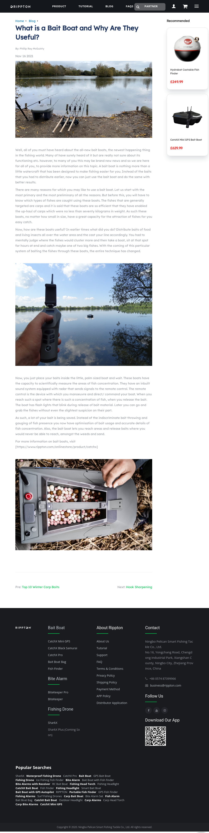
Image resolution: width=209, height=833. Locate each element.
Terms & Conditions (110, 669)
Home (19, 21)
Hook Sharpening (139, 587)
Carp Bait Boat (73, 796)
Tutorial (86, 6)
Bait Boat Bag (57, 662)
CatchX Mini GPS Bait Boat (186, 139)
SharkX (52, 723)
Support (102, 655)
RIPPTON (61, 792)
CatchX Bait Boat (27, 788)
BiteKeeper (55, 699)
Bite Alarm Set (94, 796)
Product (59, 6)
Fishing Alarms (25, 796)
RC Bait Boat (60, 784)
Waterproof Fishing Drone (43, 776)
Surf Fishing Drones (49, 796)
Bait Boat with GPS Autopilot (35, 792)
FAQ (99, 662)
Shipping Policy (107, 682)
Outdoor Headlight (71, 800)
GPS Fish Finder (108, 792)
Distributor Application (112, 703)
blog (109, 6)
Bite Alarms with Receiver (33, 784)
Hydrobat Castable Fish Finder (184, 71)
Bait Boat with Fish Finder (98, 780)
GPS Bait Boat (102, 776)
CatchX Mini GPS (59, 641)
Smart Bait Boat (91, 788)
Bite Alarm (57, 678)
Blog (32, 21)
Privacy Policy (106, 675)
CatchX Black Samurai (62, 648)
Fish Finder (55, 669)
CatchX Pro (55, 655)
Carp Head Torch (113, 800)
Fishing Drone (60, 709)
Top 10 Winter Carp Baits (40, 587)
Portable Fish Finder (82, 792)
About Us (103, 641)
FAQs (129, 6)
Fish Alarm (112, 796)
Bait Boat (56, 627)
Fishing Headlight (108, 784)
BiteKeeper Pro (58, 692)
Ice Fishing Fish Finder (49, 780)
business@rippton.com (165, 685)
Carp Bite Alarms (27, 804)
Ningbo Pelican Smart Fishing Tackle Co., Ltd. (104, 827)
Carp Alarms (93, 800)
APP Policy (104, 696)
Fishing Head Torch (82, 784)
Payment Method (108, 689)
